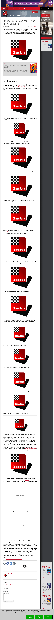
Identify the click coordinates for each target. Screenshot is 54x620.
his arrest (27, 480)
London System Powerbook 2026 (46, 596)
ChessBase (11, 573)
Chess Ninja (20, 85)
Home (10, 8)
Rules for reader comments (8, 584)
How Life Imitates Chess (21, 86)
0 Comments (35, 26)
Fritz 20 (6, 63)
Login (48, 8)
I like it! (30, 26)
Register (13, 589)
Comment (5, 591)
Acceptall (48, 617)
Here (46, 611)
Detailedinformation (30, 617)
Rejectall (39, 617)
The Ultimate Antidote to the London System (46, 566)
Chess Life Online (7, 231)
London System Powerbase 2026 (46, 581)
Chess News (14, 15)
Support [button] (25, 8)
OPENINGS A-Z (17, 8)
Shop (4, 8)
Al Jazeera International (30, 448)
